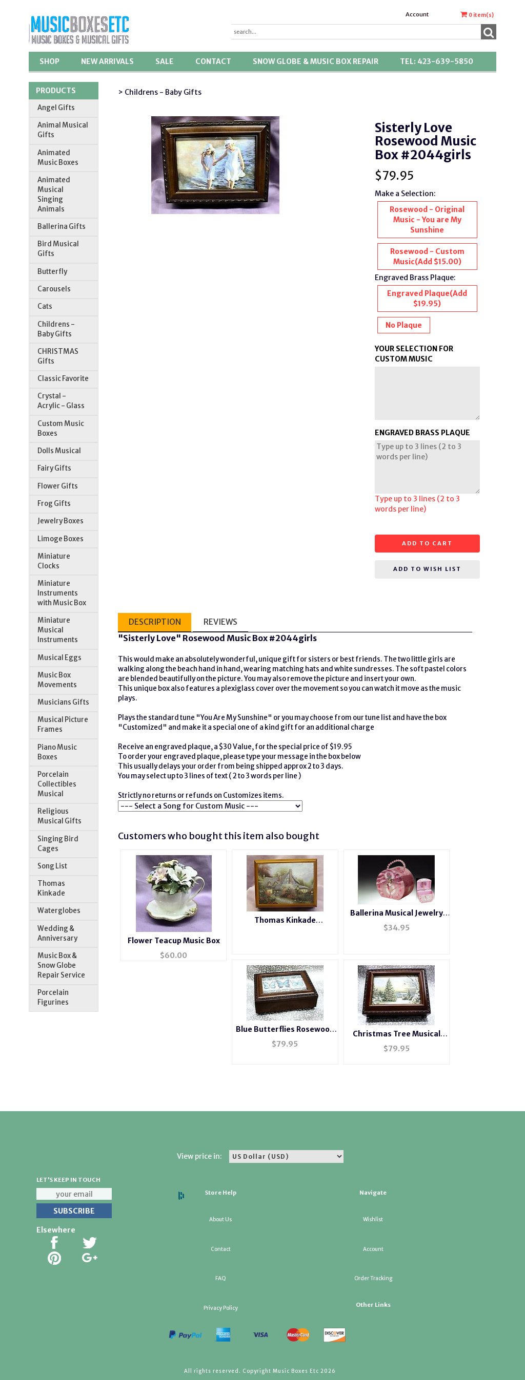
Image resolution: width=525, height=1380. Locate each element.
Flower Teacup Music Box (174, 940)
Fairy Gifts (54, 468)
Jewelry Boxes (60, 521)
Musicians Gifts (63, 702)
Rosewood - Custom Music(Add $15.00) (427, 256)
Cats (44, 306)
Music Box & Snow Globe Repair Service (61, 965)
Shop (49, 61)
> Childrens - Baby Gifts (159, 92)
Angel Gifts (56, 107)
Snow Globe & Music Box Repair (315, 61)
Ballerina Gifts (61, 226)
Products (56, 90)
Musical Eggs (59, 657)
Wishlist (373, 1219)
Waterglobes (58, 910)
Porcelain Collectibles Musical (56, 784)
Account (417, 14)
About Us (220, 1219)
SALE (164, 61)
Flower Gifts (57, 486)
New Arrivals (107, 61)
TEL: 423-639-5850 (436, 61)
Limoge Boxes (60, 539)
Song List (52, 866)
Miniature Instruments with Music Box (61, 593)
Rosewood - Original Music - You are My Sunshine (427, 220)
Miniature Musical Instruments (57, 630)
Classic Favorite (63, 378)
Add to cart (427, 543)
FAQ (220, 1278)
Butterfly (52, 271)
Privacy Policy (221, 1308)
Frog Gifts (54, 503)
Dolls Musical (59, 451)
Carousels (54, 289)
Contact (213, 61)
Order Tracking (373, 1278)
